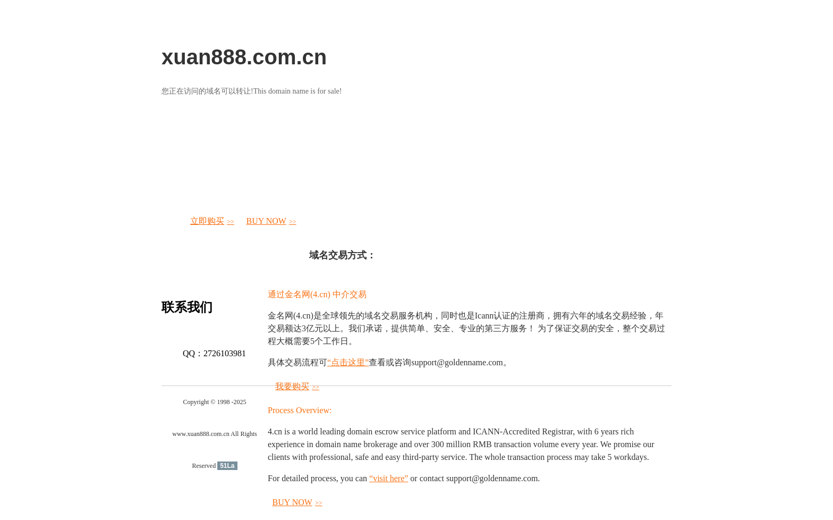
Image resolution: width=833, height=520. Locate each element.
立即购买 (212, 220)
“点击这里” (348, 362)
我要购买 (297, 386)
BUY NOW (271, 220)
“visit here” (388, 478)
